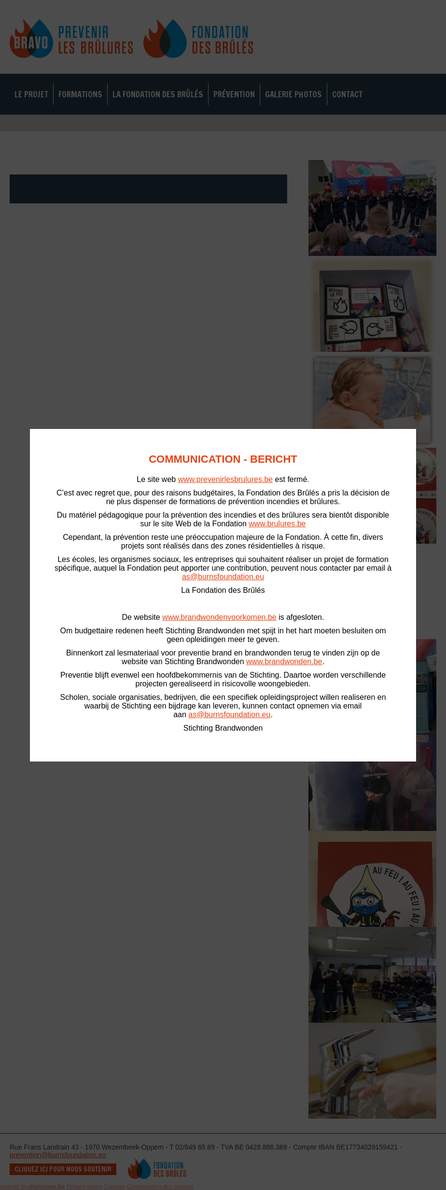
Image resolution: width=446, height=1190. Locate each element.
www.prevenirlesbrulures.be (225, 479)
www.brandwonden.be (284, 661)
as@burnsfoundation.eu (223, 577)
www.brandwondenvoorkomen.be (219, 617)
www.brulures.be (277, 524)
